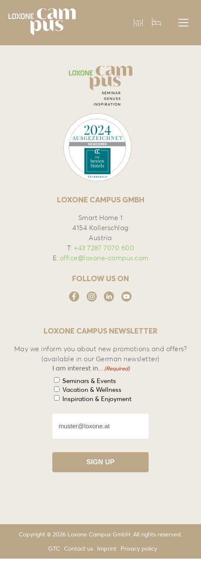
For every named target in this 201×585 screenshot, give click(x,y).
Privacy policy (139, 548)
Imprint (106, 548)
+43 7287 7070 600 (104, 247)
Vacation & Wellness (91, 389)
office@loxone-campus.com (104, 258)
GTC (54, 548)
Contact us (78, 548)
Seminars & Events (89, 381)
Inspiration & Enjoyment (96, 399)
